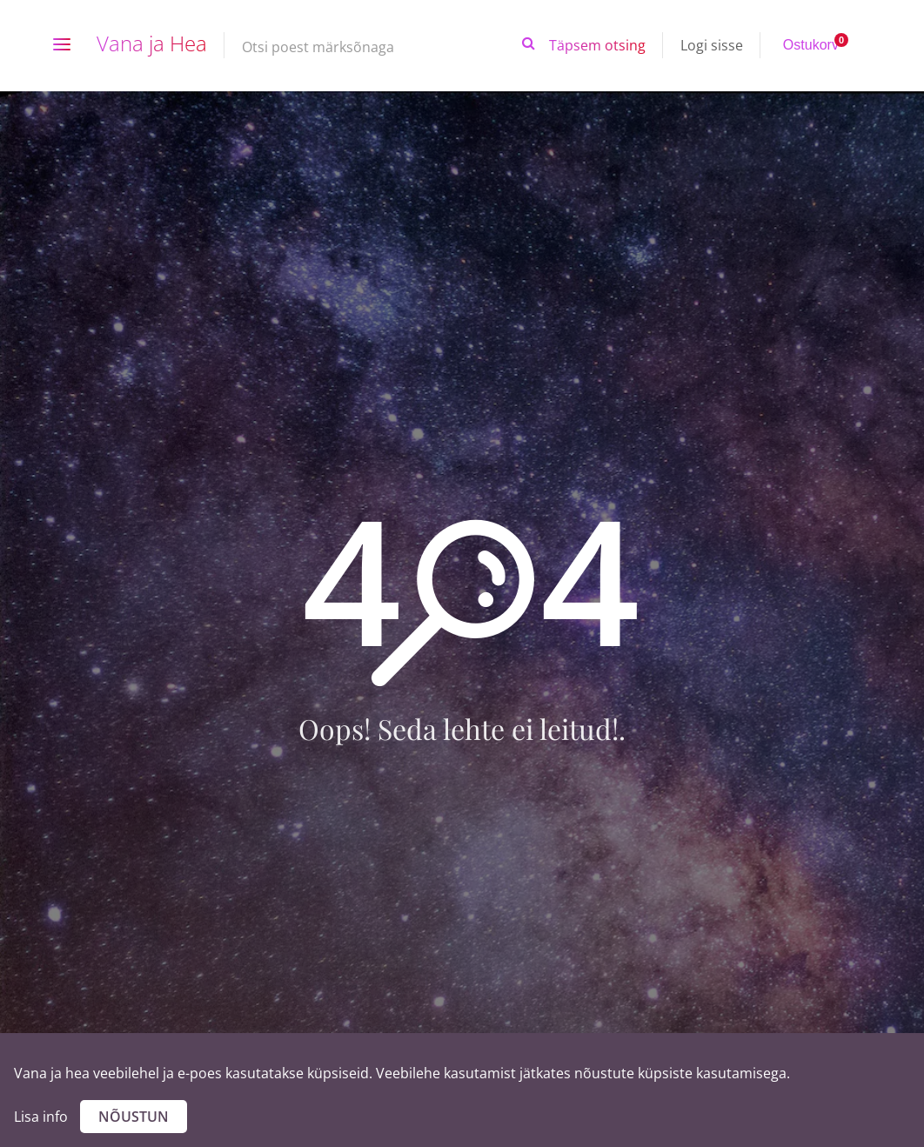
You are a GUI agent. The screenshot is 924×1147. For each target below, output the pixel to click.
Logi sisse (711, 45)
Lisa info (41, 1116)
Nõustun (133, 1116)
